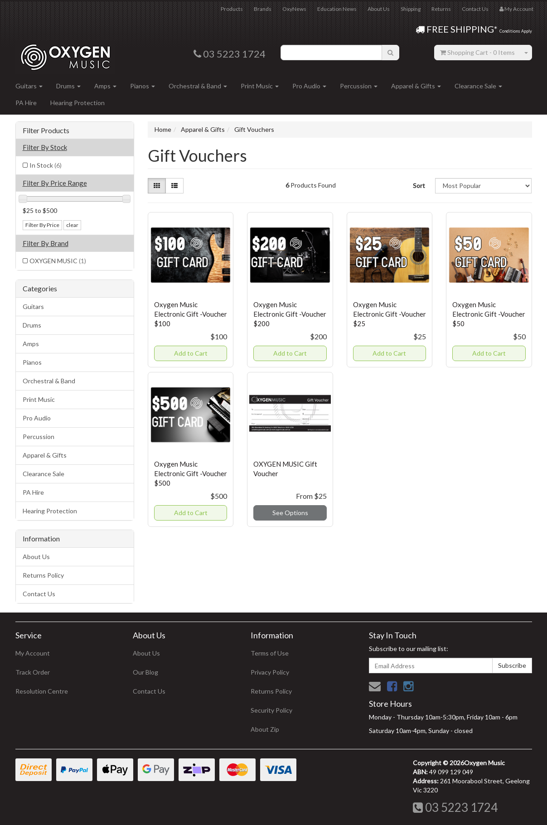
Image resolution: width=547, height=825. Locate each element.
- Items (477, 52)
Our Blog (145, 672)
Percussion (359, 86)
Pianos (142, 86)
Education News (337, 8)
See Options (290, 512)
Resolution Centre (41, 691)
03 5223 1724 (455, 807)
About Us (379, 8)
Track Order (32, 672)
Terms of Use (270, 653)
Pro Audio (309, 86)
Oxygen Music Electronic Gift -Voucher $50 (488, 314)
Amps (105, 86)
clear (72, 225)
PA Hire (26, 102)
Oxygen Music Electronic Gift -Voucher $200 (289, 314)
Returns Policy (43, 575)
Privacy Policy (270, 672)
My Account (32, 653)
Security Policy (271, 710)
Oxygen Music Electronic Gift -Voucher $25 (389, 314)
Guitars (29, 86)
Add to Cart (191, 353)
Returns (441, 8)
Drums (68, 86)
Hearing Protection (77, 102)
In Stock (45, 165)
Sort (419, 185)
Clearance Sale (478, 86)
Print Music (260, 86)
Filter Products (46, 130)
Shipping (411, 8)
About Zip (265, 729)
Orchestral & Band (198, 86)
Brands (262, 8)
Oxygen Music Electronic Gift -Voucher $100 (190, 314)
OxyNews (294, 8)
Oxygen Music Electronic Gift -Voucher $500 (190, 473)
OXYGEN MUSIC (57, 261)
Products (232, 8)
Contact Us (475, 8)
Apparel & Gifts (416, 86)
